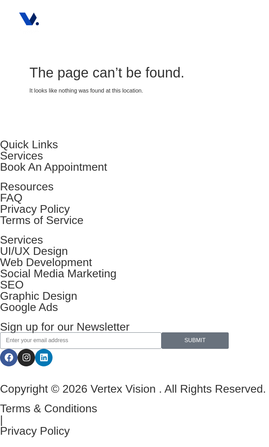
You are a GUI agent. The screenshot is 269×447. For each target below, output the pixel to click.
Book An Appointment (53, 167)
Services (21, 155)
